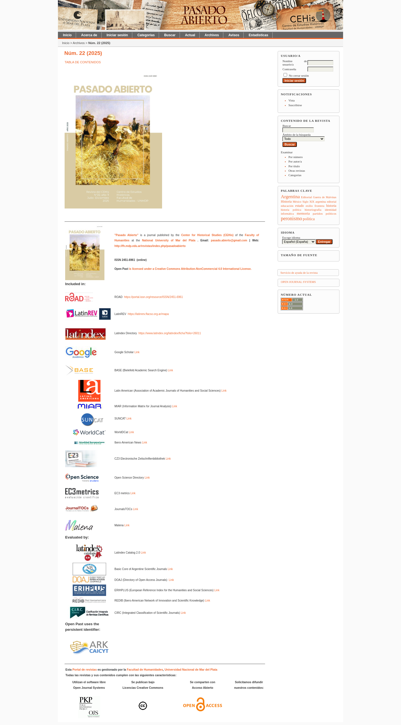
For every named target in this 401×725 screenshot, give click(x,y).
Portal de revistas (84, 669)
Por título (294, 166)
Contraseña (289, 69)
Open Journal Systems (298, 281)
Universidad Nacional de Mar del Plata (191, 669)
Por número (295, 157)
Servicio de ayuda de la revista (299, 272)
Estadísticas (258, 35)
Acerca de (89, 35)
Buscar (169, 35)
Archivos (212, 35)
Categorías (295, 175)
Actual (190, 35)
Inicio (67, 35)
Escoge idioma (291, 237)
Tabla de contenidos (83, 62)
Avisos (233, 35)
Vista (291, 100)
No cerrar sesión (299, 75)
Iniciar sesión (117, 35)
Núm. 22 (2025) (99, 43)
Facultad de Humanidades (145, 669)
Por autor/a (295, 161)
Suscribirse (295, 105)
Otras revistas (296, 170)
